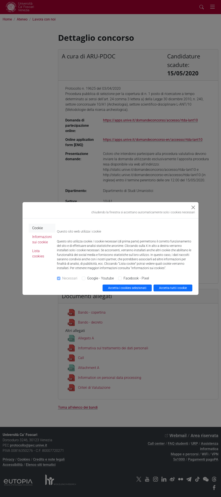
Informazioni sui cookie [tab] (42, 239)
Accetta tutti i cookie (173, 288)
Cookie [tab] (37, 228)
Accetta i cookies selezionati (127, 288)
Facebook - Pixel (136, 278)
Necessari (69, 278)
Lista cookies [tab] (38, 253)
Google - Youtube (100, 278)
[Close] (193, 207)
